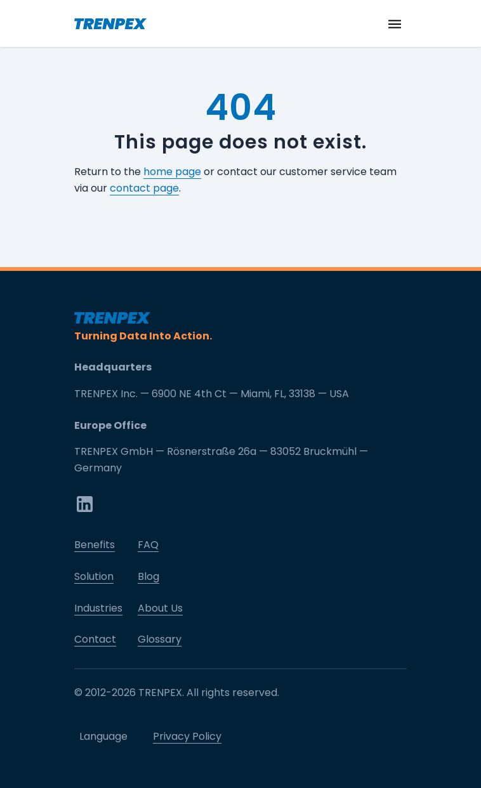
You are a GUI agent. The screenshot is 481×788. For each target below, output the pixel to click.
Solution (94, 576)
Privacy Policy (187, 736)
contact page (144, 188)
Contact (95, 639)
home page (172, 171)
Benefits (94, 544)
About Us (160, 608)
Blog (148, 576)
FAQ (148, 544)
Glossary (159, 639)
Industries (98, 608)
